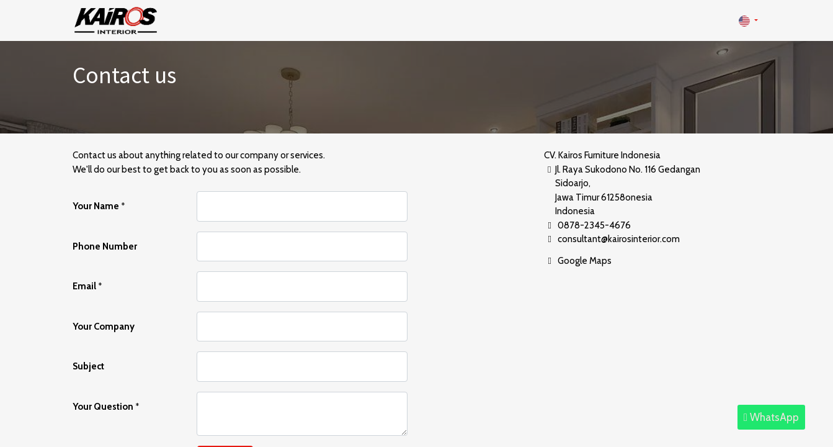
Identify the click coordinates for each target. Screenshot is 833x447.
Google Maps (585, 260)
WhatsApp (771, 417)
